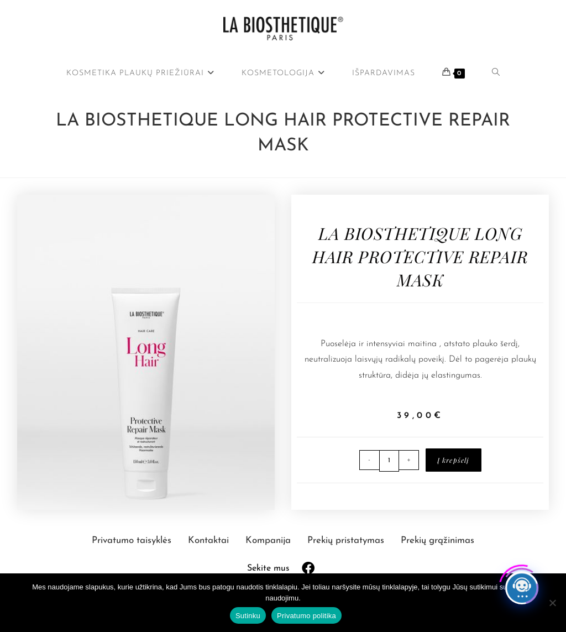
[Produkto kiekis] (389, 461)
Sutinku (247, 616)
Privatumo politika (306, 616)
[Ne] (552, 602)
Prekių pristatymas (347, 540)
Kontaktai (210, 540)
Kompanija (269, 540)
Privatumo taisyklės (133, 540)
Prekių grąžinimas (437, 540)
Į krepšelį (453, 460)
